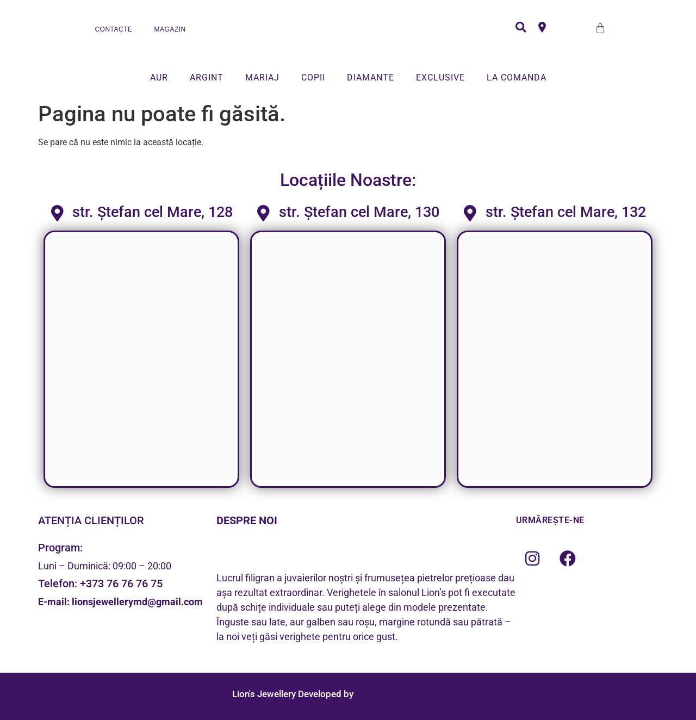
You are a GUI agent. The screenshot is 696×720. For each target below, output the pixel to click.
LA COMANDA (516, 77)
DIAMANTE (370, 77)
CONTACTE (113, 29)
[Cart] (600, 28)
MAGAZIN (170, 29)
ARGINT (206, 77)
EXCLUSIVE (440, 77)
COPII (313, 77)
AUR (159, 77)
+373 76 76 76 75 (121, 583)
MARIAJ (262, 77)
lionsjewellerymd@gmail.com (137, 601)
